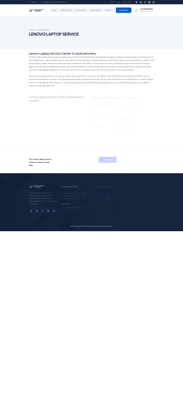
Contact (108, 10)
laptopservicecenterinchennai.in (101, 226)
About (113, 2)
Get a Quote (123, 10)
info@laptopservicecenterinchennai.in (55, 2)
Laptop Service (66, 10)
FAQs (118, 2)
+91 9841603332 (146, 9)
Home (54, 10)
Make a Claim (126, 2)
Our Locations (81, 10)
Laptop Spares (95, 10)
